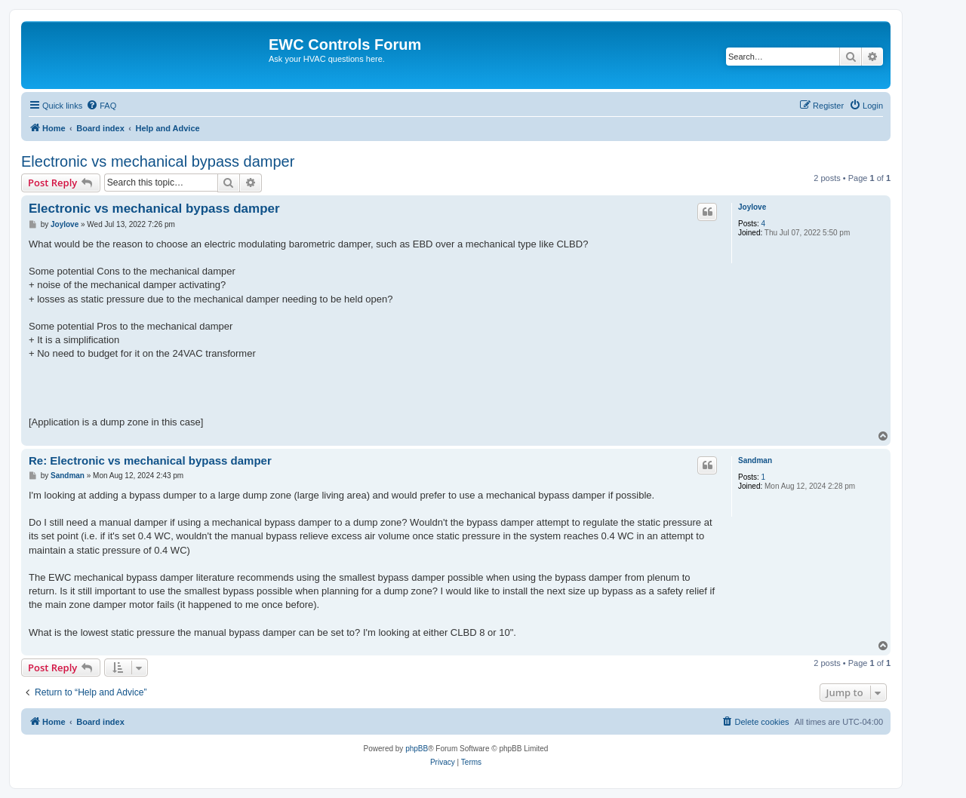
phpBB (416, 748)
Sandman (755, 460)
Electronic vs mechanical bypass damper (157, 161)
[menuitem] (101, 106)
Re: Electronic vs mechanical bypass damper (150, 460)
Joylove (752, 207)
